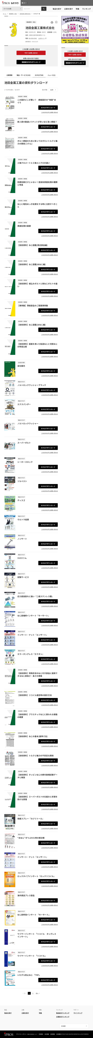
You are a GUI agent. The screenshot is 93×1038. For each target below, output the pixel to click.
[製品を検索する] (43, 9)
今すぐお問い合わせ (31, 53)
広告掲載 (58, 1034)
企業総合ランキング (62, 1017)
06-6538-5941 (33, 38)
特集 (77, 9)
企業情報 (9, 75)
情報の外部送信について (32, 1034)
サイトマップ (78, 1013)
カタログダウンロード (48, 107)
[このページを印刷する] (51, 22)
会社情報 (47, 1034)
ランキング (86, 9)
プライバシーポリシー (21, 1034)
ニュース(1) (51, 75)
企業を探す (68, 9)
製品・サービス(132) (23, 75)
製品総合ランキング (62, 1013)
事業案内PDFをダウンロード (31, 62)
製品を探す (57, 9)
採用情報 (52, 1034)
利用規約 (41, 1034)
